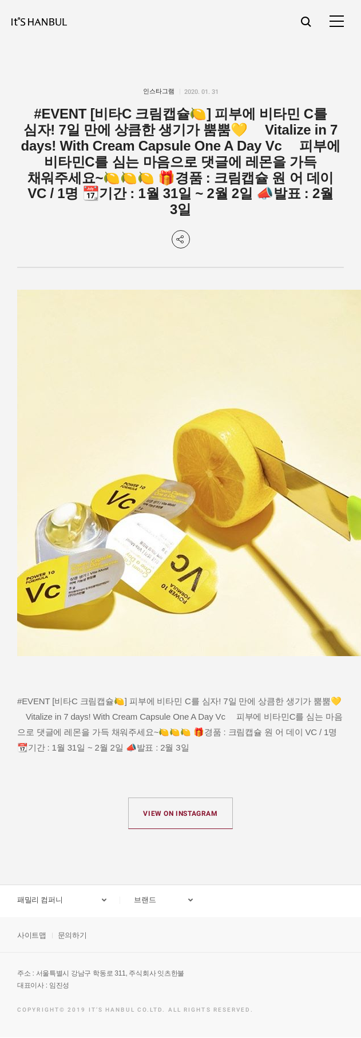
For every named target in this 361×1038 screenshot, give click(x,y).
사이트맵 (31, 936)
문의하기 (72, 936)
